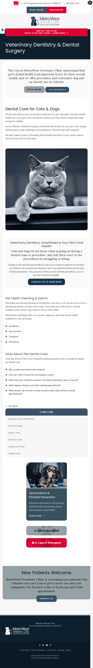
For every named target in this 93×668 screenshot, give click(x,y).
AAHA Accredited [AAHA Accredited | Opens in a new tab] (46, 530)
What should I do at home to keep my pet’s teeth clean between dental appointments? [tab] (42, 392)
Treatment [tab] (13, 336)
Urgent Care (14, 454)
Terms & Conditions (38, 650)
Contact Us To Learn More (46, 282)
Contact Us (46, 598)
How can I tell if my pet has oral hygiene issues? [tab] (32, 375)
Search (68, 650)
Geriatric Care (15, 440)
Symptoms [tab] (14, 326)
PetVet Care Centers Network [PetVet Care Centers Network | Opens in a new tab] (49, 658)
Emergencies (57, 10)
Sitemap (61, 650)
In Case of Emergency (46, 542)
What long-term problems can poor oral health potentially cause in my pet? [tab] (44, 380)
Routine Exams (15, 426)
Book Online (36, 10)
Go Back (13, 406)
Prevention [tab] (14, 342)
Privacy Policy (24, 650)
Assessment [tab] (15, 331)
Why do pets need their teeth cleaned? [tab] (27, 369)
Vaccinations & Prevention (21, 419)
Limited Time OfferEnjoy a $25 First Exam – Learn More (45, 32)
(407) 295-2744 (72, 3)
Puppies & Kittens (16, 447)
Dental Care (14, 433)
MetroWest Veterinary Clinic (45, 623)
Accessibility (51, 650)
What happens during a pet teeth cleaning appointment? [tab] (35, 385)
